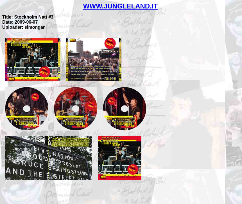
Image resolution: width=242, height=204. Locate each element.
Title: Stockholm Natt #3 (27, 17)
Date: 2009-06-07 (20, 22)
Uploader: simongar (23, 27)
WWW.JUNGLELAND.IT (120, 6)
